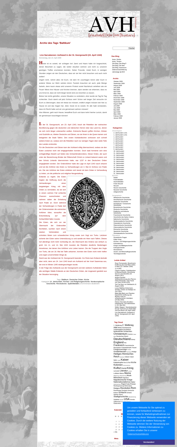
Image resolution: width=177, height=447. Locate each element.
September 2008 (119, 102)
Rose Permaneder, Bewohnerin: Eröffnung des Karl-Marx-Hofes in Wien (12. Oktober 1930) (125, 264)
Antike (116, 177)
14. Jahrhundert (56, 282)
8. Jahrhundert (118, 147)
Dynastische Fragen (120, 237)
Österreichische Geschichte (123, 225)
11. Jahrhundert (119, 153)
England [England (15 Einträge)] (119, 342)
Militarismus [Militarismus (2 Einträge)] (116, 375)
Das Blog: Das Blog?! (119, 63)
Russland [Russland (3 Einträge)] (124, 390)
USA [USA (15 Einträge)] (126, 399)
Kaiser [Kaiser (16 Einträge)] (125, 359)
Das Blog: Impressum (119, 67)
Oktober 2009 (118, 81)
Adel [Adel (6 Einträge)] (115, 327)
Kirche (86, 280)
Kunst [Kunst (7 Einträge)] (123, 368)
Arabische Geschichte (121, 201)
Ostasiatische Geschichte (122, 223)
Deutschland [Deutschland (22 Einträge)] (122, 339)
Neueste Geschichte (120, 190)
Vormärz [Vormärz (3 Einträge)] (132, 399)
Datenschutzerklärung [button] (138, 434)
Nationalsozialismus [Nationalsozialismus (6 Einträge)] (122, 382)
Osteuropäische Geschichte (123, 227)
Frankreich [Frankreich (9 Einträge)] (119, 345)
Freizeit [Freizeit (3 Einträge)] (134, 347)
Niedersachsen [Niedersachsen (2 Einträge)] (117, 384)
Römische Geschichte (121, 229)
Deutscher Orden (76, 280)
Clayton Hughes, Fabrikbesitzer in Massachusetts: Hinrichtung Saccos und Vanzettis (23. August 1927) (125, 273)
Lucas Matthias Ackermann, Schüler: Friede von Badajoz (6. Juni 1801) (125, 289)
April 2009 (117, 91)
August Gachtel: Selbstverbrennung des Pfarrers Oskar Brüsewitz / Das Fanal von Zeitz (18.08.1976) (125, 280)
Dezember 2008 (119, 97)
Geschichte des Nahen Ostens (124, 217)
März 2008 (117, 114)
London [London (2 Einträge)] (130, 371)
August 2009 (118, 85)
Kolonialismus (118, 243)
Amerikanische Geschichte (122, 199)
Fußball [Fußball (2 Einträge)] (129, 349)
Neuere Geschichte (120, 188)
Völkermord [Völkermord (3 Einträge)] (117, 401)
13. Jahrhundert (119, 157)
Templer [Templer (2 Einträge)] (122, 399)
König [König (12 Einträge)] (130, 368)
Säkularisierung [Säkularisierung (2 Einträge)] (132, 396)
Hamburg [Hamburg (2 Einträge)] (129, 351)
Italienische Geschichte (121, 219)
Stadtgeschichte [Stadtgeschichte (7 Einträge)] (121, 396)
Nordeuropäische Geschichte (123, 221)
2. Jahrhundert (118, 139)
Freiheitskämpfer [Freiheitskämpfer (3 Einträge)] (126, 347)
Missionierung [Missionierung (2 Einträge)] (123, 375)
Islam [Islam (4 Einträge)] (132, 357)
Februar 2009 (118, 95)
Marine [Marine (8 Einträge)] (127, 373)
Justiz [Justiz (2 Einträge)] (119, 360)
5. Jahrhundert (118, 143)
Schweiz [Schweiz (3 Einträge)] (129, 392)
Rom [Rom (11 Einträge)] (133, 388)
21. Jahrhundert (119, 173)
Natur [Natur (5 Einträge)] (133, 382)
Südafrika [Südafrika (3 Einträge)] (116, 399)
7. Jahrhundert (118, 145)
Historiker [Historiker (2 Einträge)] (122, 357)
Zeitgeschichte (118, 192)
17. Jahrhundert (119, 165)
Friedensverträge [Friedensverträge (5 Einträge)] (120, 349)
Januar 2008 (118, 118)
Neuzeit (116, 186)
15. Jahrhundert (119, 161)
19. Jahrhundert (119, 169)
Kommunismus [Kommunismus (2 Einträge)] (126, 365)
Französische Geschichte (122, 215)
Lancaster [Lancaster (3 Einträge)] (117, 371)
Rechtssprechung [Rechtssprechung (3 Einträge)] (119, 386)
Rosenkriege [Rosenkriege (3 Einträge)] (117, 390)
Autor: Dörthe (116, 59)
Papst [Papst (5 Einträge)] (123, 384)
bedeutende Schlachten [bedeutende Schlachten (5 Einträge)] (123, 331)
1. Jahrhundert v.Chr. (120, 135)
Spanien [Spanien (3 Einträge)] (116, 394)
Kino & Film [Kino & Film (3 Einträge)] (127, 362)
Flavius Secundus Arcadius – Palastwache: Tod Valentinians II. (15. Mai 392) (125, 303)
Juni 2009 (117, 87)
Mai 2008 (117, 110)
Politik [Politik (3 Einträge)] (128, 384)
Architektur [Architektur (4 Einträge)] (127, 329)
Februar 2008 (118, 116)
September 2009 (119, 83)
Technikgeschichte (120, 253)
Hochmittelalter (119, 181)
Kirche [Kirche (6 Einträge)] (133, 362)
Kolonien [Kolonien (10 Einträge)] (118, 364)
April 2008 (117, 112)
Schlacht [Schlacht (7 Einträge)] (122, 392)
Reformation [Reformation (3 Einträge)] (128, 386)
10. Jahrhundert (119, 151)
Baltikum (65, 280)
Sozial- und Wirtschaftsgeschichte (125, 251)
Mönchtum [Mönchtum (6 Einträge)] (118, 377)
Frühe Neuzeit (118, 183)
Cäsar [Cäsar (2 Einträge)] (134, 334)
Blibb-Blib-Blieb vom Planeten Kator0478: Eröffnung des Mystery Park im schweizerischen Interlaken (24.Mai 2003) (125, 296)
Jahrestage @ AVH (118, 72)
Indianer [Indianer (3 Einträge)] (127, 357)
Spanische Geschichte (121, 231)
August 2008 (118, 104)
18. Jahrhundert (119, 167)
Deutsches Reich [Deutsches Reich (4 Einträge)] (122, 336)
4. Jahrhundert (118, 141)
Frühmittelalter (118, 179)
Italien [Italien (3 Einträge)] (115, 360)
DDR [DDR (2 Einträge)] (115, 336)
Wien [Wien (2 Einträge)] (122, 401)
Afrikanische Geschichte (122, 197)
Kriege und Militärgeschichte (123, 245)
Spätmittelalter (73, 284)
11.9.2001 (118, 268)
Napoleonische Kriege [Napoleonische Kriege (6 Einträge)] (123, 380)
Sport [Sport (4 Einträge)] (121, 394)
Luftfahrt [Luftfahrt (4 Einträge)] (116, 373)
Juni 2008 (117, 108)
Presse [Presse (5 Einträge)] (133, 384)
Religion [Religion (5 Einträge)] (117, 388)
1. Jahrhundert (118, 137)
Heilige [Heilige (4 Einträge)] (134, 351)
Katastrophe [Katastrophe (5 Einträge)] (118, 362)
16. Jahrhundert (119, 163)
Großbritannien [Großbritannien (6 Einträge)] (120, 351)
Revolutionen (61, 284)
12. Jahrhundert (119, 155)
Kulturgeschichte (119, 247)
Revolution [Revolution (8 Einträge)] (125, 388)
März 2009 (117, 93)
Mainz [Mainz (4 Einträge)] (122, 373)
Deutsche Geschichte (121, 209)
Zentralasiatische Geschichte (123, 233)
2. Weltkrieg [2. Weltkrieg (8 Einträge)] (128, 325)
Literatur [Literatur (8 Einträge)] (124, 371)
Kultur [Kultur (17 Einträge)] (117, 367)
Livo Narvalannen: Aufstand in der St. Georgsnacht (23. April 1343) (71, 55)
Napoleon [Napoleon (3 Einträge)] (126, 377)
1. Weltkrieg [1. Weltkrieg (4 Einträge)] (118, 325)
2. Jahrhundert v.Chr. (120, 133)
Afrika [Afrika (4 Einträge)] (120, 327)
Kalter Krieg (117, 239)
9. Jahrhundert (118, 149)
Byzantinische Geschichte (122, 207)
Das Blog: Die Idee (118, 65)
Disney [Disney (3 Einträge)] (133, 339)
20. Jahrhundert (119, 171)
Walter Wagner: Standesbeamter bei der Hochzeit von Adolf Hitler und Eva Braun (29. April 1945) (126, 308)
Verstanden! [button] (148, 442)
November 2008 (119, 100)
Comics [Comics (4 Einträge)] (130, 334)
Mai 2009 (117, 89)
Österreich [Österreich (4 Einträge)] (117, 403)
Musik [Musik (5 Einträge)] (129, 375)
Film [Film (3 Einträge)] (125, 342)
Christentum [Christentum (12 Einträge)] (120, 333)
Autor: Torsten (116, 61)
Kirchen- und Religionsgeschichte (76, 282)
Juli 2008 (117, 106)
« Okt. (116, 432)
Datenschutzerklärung (119, 69)
